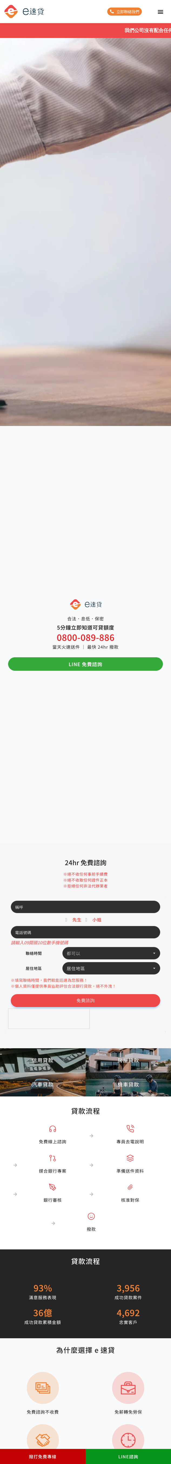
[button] (160, 11)
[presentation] (49, 1018)
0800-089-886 (86, 637)
